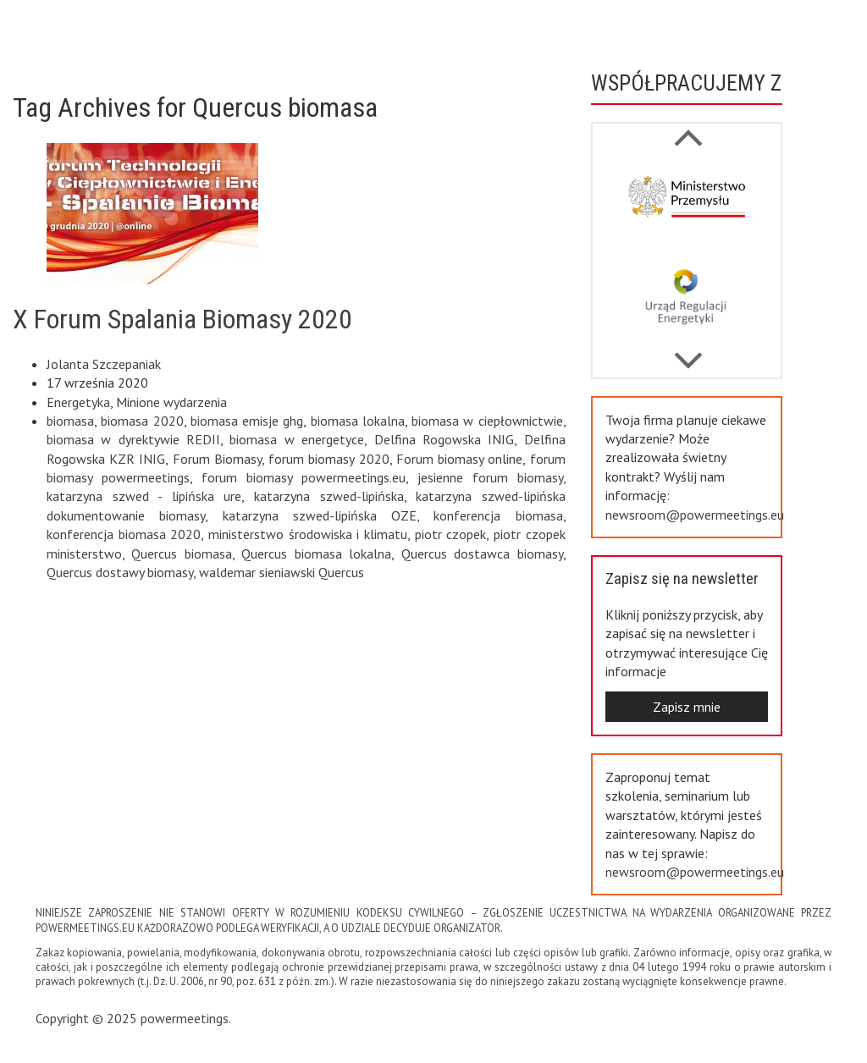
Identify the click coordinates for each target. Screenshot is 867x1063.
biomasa (70, 420)
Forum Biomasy (217, 458)
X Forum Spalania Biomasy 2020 (182, 319)
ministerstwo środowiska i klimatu (307, 534)
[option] (687, 204)
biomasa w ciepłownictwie (487, 420)
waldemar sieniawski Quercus (281, 572)
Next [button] (688, 129)
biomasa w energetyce (296, 439)
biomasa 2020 (142, 420)
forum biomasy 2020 (328, 458)
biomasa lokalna (358, 420)
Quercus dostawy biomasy (120, 572)
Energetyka (78, 402)
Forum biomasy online (459, 458)
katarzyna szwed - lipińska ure (144, 495)
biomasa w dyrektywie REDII (133, 439)
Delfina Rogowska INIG (444, 439)
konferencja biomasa (498, 515)
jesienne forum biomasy (490, 477)
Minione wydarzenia (171, 402)
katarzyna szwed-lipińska (329, 495)
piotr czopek (451, 534)
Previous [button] (688, 352)
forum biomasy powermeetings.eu (304, 477)
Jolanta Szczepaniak (104, 363)
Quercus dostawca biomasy (482, 553)
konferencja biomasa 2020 (124, 534)
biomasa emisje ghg (247, 420)
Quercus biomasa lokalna (316, 553)
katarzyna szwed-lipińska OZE (320, 515)
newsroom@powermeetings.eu (694, 514)
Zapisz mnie (687, 706)
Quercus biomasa (181, 553)
